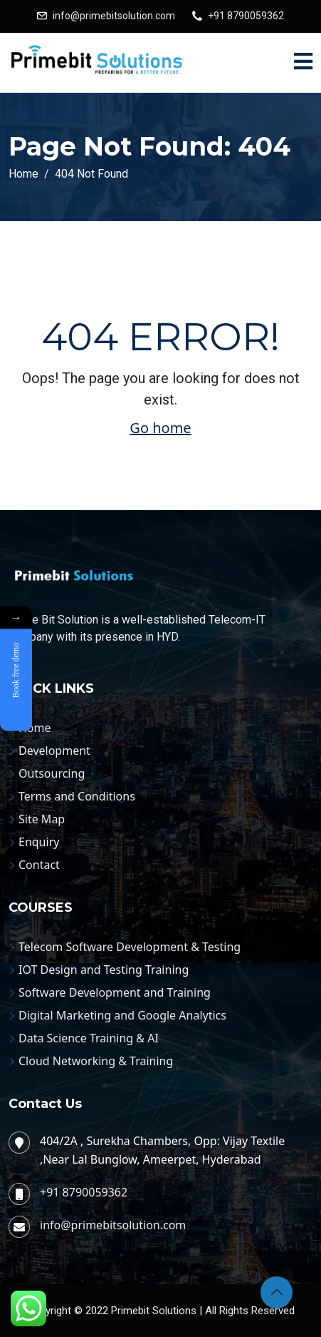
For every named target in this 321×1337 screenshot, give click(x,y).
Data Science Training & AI (89, 1038)
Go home (160, 427)
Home (35, 728)
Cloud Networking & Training (96, 1061)
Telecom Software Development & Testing (130, 947)
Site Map (42, 819)
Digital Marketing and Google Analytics (122, 1015)
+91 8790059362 (246, 15)
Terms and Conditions (77, 796)
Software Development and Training (115, 992)
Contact (39, 865)
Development (54, 750)
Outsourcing (52, 773)
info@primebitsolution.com (114, 15)
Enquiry (39, 842)
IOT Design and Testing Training (104, 969)
